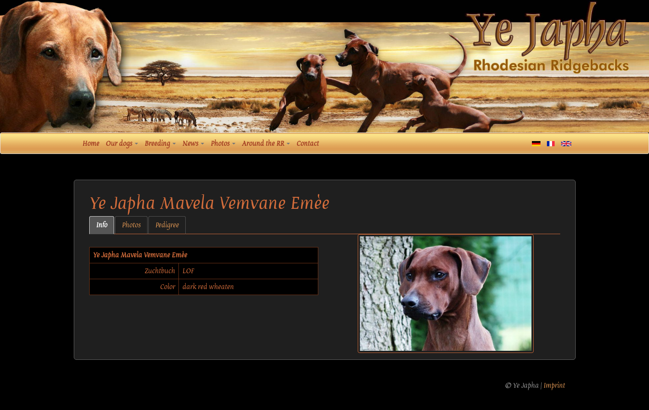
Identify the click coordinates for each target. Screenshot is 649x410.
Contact (307, 143)
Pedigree (167, 225)
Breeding (160, 143)
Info (101, 225)
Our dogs (122, 143)
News (193, 143)
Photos (223, 143)
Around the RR (266, 143)
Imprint (554, 385)
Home (90, 143)
